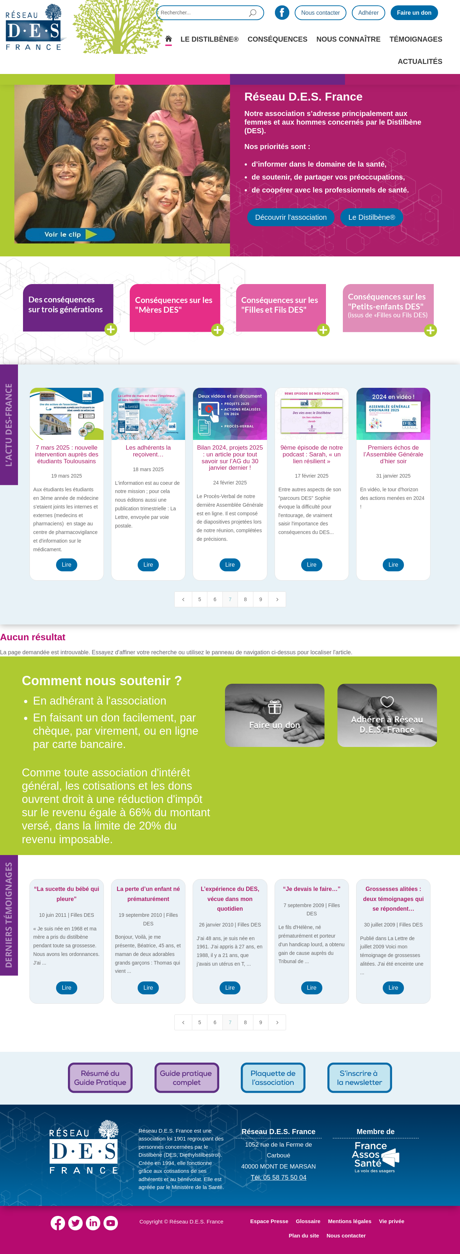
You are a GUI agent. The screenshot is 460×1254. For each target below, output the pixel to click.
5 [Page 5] (199, 599)
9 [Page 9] (260, 599)
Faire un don (414, 13)
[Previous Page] (183, 599)
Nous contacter (320, 13)
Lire (67, 565)
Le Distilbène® (371, 217)
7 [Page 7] (230, 599)
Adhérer (368, 13)
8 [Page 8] (245, 599)
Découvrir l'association (291, 217)
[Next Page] (277, 599)
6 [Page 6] (214, 599)
